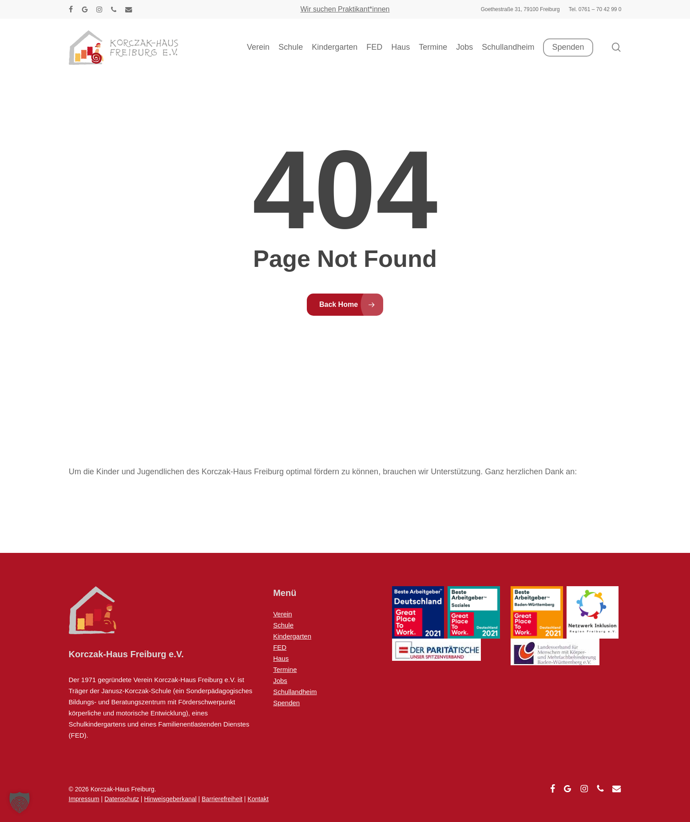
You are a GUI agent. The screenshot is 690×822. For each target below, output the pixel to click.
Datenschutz (121, 798)
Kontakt (257, 798)
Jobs (280, 680)
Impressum (84, 798)
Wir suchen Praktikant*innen (345, 9)
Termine (285, 669)
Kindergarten (292, 636)
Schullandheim (295, 691)
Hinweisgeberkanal (170, 798)
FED (279, 647)
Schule (283, 625)
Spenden (286, 703)
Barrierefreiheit (222, 798)
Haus (281, 658)
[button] (19, 802)
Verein (282, 614)
